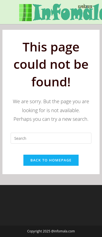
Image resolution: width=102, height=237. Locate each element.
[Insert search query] (51, 138)
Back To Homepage (51, 160)
